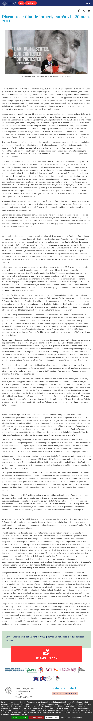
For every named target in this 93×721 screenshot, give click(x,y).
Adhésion (30, 3)
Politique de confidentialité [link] (71, 718)
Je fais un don (46, 658)
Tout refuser (36, 718)
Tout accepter (19, 718)
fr (88, 3)
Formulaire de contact (63, 693)
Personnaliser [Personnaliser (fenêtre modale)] (52, 718)
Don (21, 3)
